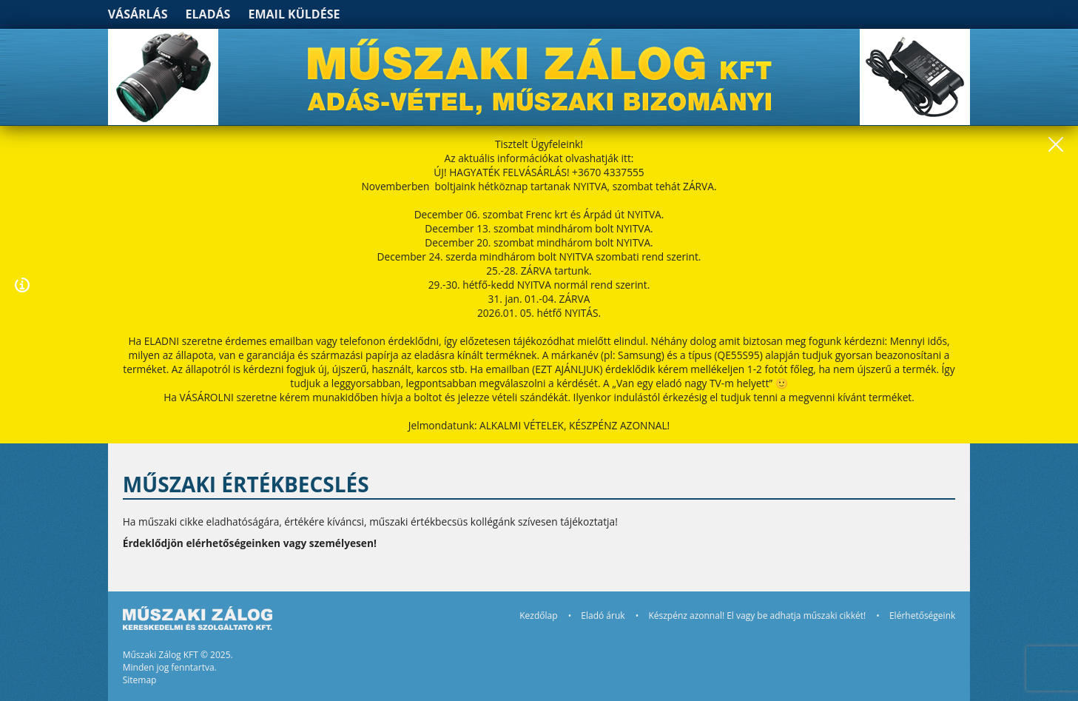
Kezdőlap (538, 615)
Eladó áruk (602, 615)
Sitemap (140, 680)
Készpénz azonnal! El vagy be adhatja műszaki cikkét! (757, 615)
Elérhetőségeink (922, 615)
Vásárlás (138, 14)
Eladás (208, 14)
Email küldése (294, 14)
